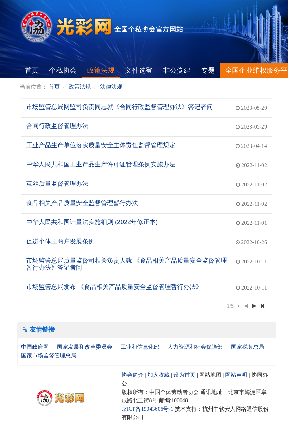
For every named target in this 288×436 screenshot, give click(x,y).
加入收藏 (158, 375)
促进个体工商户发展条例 (60, 241)
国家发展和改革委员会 (85, 347)
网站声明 (236, 375)
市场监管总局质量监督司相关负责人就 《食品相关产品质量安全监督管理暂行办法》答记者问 (126, 264)
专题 (208, 70)
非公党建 (177, 70)
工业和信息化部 (141, 347)
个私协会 (63, 70)
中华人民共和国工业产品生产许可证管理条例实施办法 (100, 164)
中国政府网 (35, 347)
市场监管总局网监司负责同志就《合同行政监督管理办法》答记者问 (119, 106)
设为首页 (184, 375)
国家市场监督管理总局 (48, 355)
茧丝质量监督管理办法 (57, 183)
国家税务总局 (248, 347)
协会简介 (133, 375)
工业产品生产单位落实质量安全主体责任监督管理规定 (100, 145)
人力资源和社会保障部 (195, 347)
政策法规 (101, 70)
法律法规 (111, 87)
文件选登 (139, 70)
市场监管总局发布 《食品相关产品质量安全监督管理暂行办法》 (114, 286)
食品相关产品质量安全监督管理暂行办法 (82, 203)
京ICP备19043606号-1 (147, 409)
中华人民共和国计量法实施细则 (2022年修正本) (92, 222)
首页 (32, 70)
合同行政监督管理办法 (57, 125)
